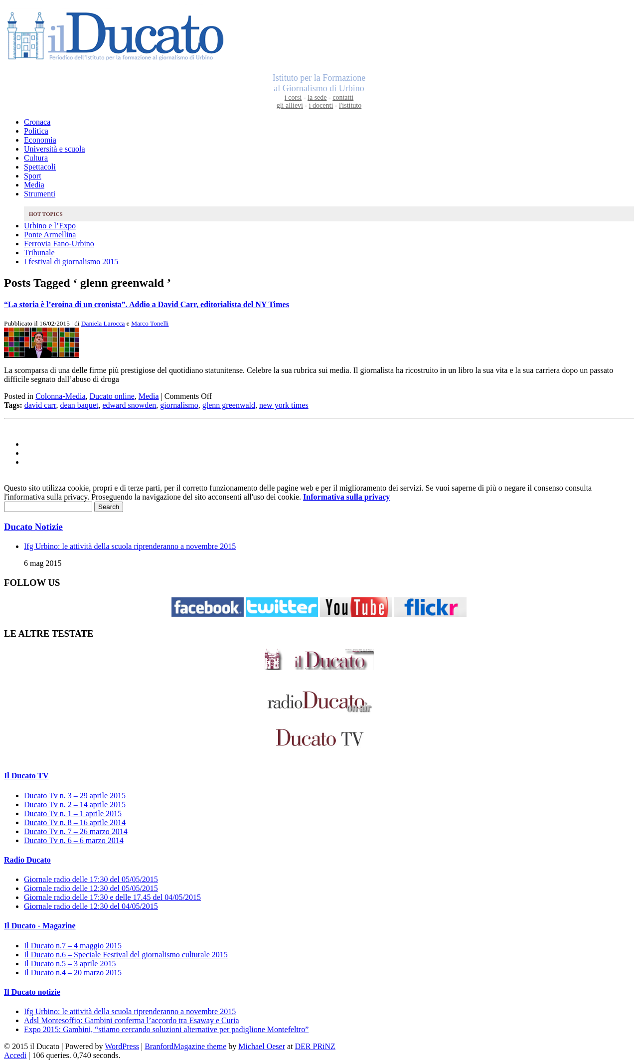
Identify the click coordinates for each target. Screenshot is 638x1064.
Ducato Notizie (33, 527)
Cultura (36, 158)
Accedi (15, 1055)
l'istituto (350, 105)
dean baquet (79, 405)
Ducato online (112, 396)
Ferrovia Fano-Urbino (59, 243)
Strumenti (39, 193)
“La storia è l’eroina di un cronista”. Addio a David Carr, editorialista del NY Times (146, 304)
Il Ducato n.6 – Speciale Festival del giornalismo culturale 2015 (126, 954)
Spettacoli (40, 167)
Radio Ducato (27, 860)
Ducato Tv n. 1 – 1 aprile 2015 (73, 813)
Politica (36, 131)
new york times (284, 405)
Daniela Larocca (103, 323)
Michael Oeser (261, 1046)
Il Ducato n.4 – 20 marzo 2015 (73, 972)
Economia (40, 140)
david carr (40, 405)
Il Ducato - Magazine (40, 925)
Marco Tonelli (149, 323)
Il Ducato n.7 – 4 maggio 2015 (73, 945)
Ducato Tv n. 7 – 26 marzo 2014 (76, 831)
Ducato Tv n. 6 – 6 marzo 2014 (74, 840)
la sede (317, 97)
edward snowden (129, 405)
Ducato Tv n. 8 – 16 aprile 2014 (75, 822)
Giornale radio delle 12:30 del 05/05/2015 (91, 888)
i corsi (293, 97)
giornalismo (179, 405)
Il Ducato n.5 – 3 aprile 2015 (70, 963)
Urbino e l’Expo (50, 225)
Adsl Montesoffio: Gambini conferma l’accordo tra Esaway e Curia (131, 1020)
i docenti (321, 105)
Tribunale (39, 252)
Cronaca (37, 122)
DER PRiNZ (315, 1046)
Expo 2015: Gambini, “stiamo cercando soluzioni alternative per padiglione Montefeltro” (166, 1029)
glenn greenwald (228, 405)
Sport (32, 176)
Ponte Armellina (50, 234)
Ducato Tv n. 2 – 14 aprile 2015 (75, 804)
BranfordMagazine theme (185, 1046)
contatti (342, 97)
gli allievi (290, 105)
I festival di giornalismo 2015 (71, 261)
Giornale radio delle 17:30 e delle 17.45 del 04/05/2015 (112, 897)
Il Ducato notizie (32, 992)
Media (34, 184)
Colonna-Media (60, 396)
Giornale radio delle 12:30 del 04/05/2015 (91, 906)
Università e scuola (54, 149)
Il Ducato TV (26, 775)
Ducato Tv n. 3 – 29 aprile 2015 (75, 795)
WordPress (122, 1046)
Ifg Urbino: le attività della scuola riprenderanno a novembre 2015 (130, 546)
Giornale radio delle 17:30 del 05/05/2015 (91, 879)
